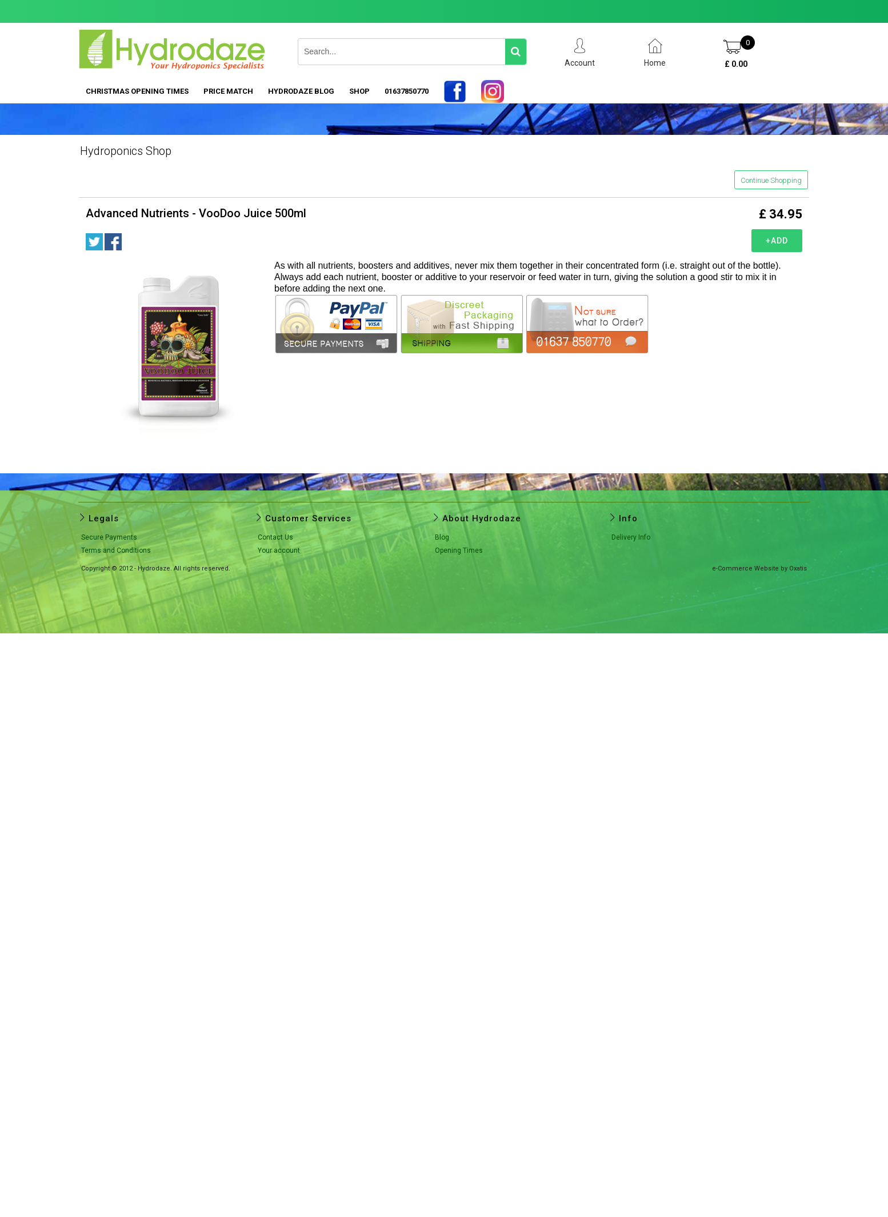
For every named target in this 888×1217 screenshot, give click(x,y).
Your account (279, 550)
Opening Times (459, 550)
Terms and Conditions (116, 550)
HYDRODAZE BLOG (301, 91)
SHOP (359, 91)
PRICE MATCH (228, 91)
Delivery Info (630, 537)
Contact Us (275, 537)
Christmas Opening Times (137, 91)
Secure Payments (109, 537)
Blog (442, 537)
